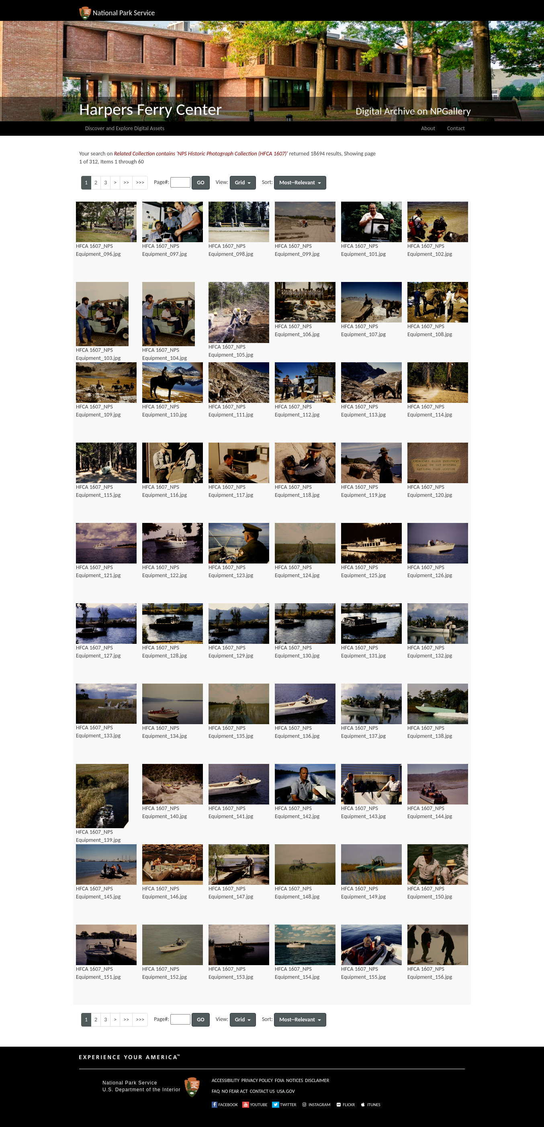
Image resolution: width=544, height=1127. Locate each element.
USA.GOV (286, 1091)
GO (200, 182)
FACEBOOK (225, 1104)
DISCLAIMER (317, 1080)
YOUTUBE (255, 1104)
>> (126, 182)
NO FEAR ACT (235, 1091)
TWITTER (284, 1104)
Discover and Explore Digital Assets (124, 128)
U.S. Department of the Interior (141, 1089)
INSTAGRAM (316, 1104)
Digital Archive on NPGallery (413, 111)
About (428, 128)
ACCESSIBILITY (225, 1080)
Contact (456, 128)
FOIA (279, 1080)
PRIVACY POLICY (257, 1080)
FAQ (216, 1091)
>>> (140, 182)
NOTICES (294, 1080)
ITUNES (370, 1104)
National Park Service (129, 1083)
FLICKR (345, 1104)
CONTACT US (262, 1091)
